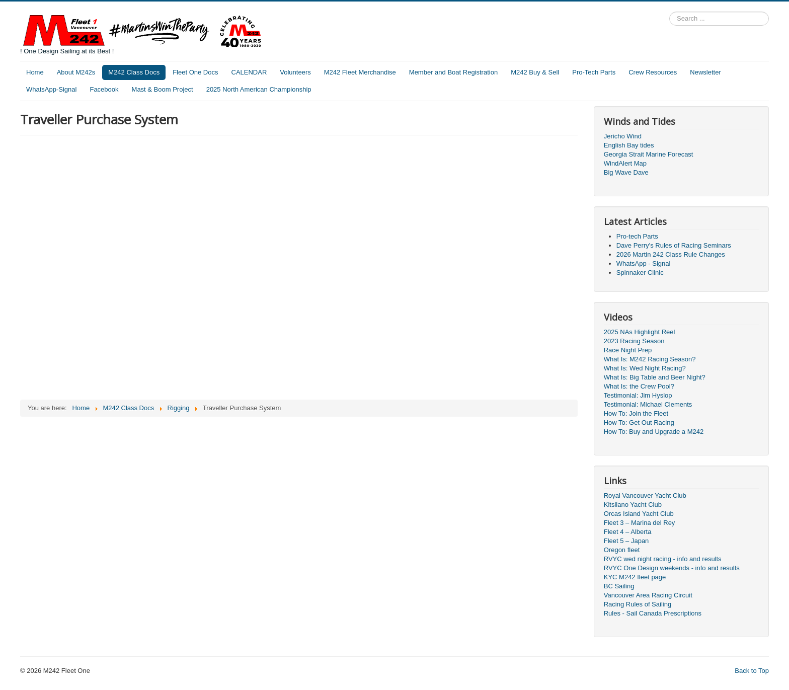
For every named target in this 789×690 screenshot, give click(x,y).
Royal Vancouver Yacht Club (645, 495)
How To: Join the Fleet (636, 413)
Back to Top (752, 670)
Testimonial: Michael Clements (648, 404)
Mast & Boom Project (162, 89)
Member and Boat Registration (453, 72)
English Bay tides (629, 145)
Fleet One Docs (195, 72)
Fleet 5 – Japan (626, 541)
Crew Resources (652, 72)
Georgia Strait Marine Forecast (648, 154)
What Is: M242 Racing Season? (650, 359)
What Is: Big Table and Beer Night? (654, 377)
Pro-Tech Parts (593, 72)
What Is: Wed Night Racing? (645, 368)
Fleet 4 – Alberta (628, 531)
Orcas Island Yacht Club (639, 513)
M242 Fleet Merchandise (360, 72)
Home (35, 72)
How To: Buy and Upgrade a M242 (654, 431)
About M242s (76, 72)
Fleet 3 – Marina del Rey (639, 522)
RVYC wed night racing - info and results (663, 559)
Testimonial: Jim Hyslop (638, 395)
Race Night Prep (628, 350)
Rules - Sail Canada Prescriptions (652, 613)
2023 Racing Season (634, 341)
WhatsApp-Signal (51, 89)
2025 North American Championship (258, 89)
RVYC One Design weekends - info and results (672, 568)
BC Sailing (619, 586)
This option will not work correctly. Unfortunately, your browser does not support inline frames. (221, 266)
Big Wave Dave (626, 172)
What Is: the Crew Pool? (639, 386)
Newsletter (705, 72)
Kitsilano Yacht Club (633, 504)
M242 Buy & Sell (535, 72)
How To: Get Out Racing (639, 422)
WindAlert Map (625, 163)
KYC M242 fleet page (635, 577)
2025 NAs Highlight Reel (639, 332)
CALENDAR (249, 72)
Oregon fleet (622, 550)
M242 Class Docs (134, 72)
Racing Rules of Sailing (637, 604)
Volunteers (295, 72)
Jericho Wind (623, 136)
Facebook (104, 89)
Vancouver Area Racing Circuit (648, 595)
